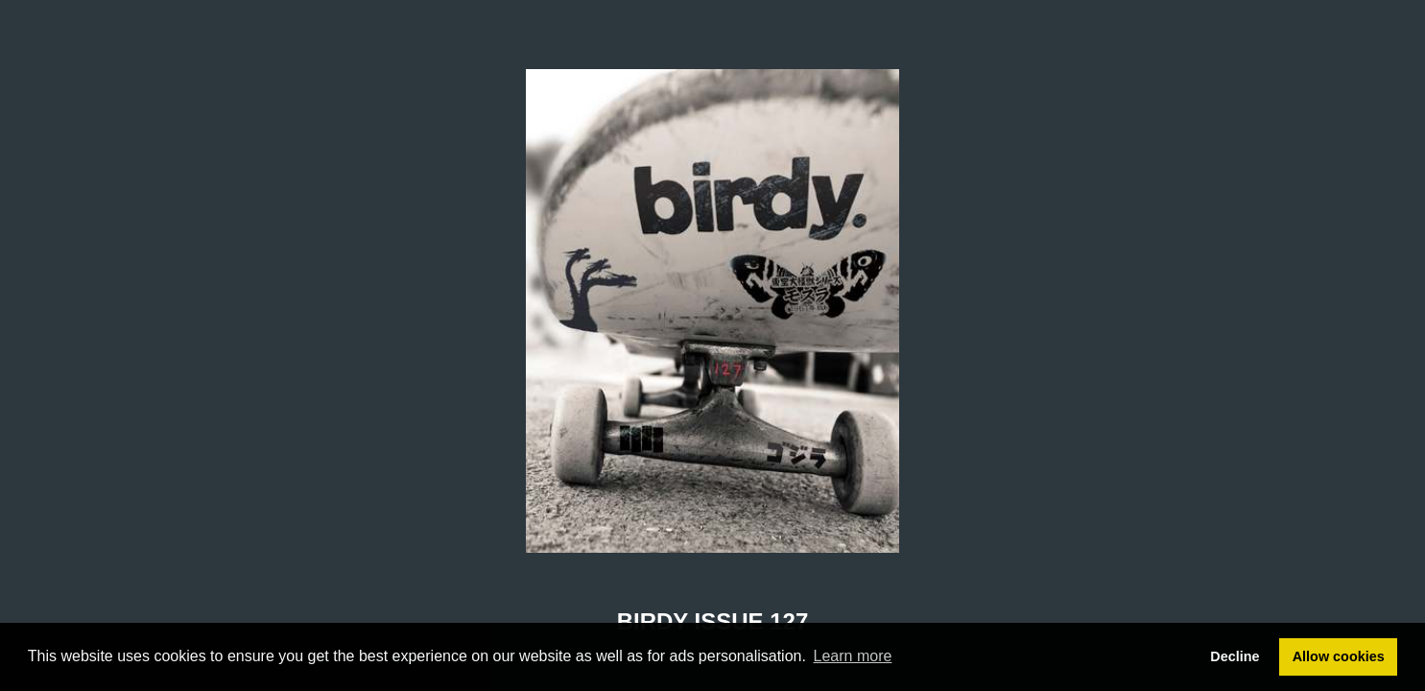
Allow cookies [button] (1339, 656)
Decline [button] (1234, 656)
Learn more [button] (853, 656)
